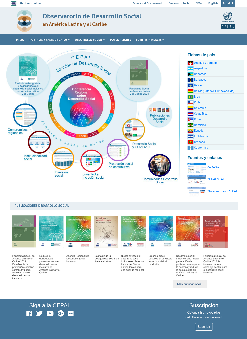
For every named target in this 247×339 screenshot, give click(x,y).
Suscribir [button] (204, 327)
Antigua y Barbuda (203, 62)
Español (228, 3)
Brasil (194, 96)
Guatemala (198, 147)
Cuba (194, 119)
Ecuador (196, 130)
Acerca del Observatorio (148, 3)
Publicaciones (120, 39)
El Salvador (198, 136)
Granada (196, 142)
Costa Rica (198, 113)
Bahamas (197, 74)
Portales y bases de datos (48, 39)
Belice (195, 85)
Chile (194, 102)
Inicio (20, 39)
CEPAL (199, 3)
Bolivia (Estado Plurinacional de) (211, 91)
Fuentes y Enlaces (149, 39)
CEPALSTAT (206, 179)
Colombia (197, 108)
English (213, 3)
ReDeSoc (204, 167)
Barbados (197, 79)
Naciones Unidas (30, 3)
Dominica (197, 125)
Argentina (197, 68)
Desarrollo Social (179, 3)
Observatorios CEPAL (213, 191)
